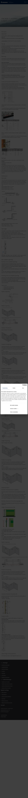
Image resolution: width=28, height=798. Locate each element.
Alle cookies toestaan (14, 405)
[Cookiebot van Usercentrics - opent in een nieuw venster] (22, 385)
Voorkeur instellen (14, 408)
